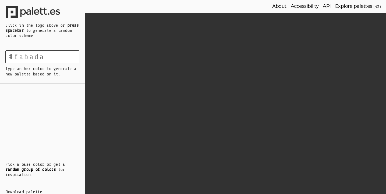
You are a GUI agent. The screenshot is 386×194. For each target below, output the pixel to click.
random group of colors (30, 169)
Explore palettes (353, 6)
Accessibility (305, 6)
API (327, 6)
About (279, 6)
